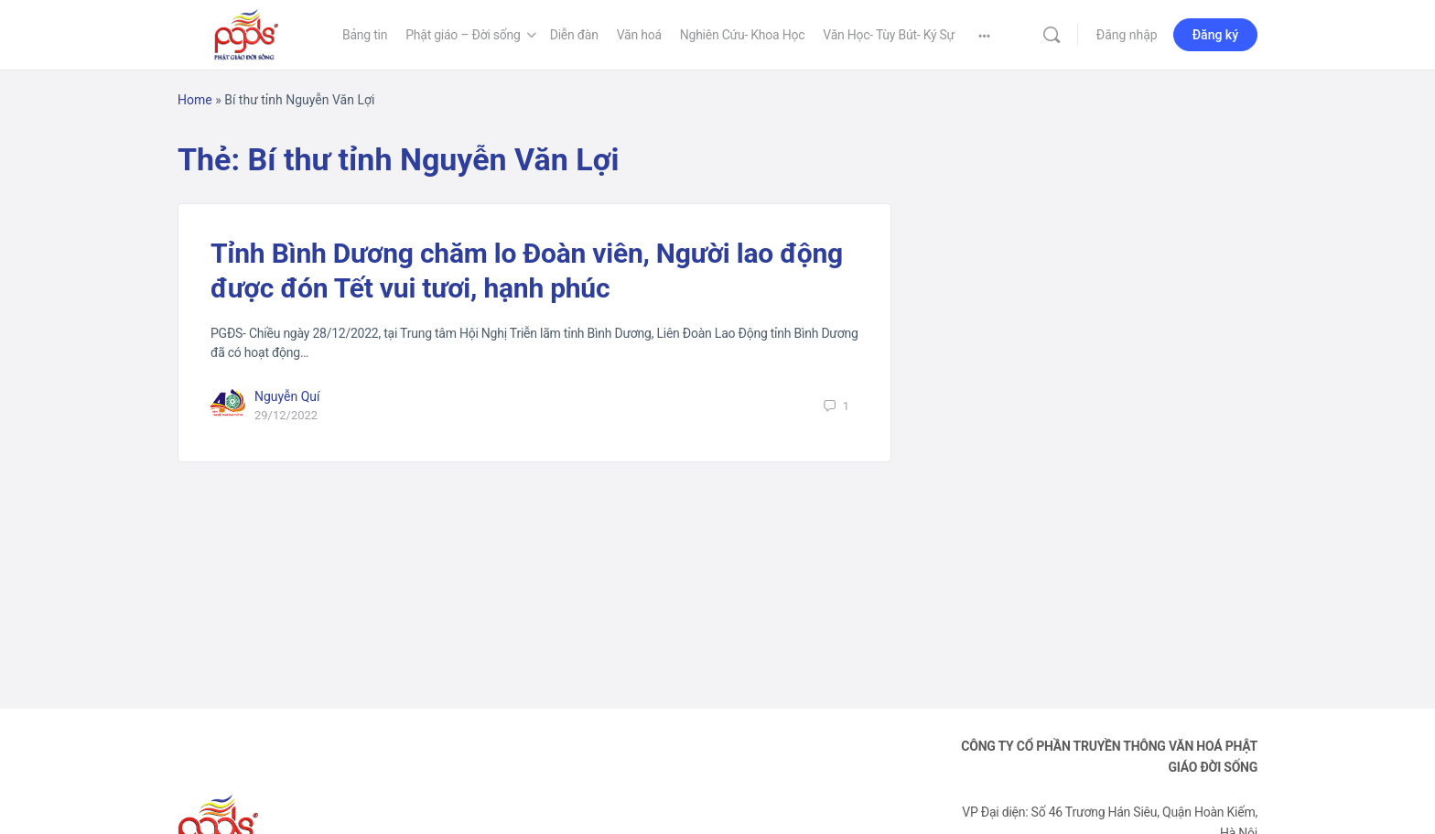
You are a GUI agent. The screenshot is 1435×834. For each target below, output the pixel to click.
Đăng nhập (1127, 34)
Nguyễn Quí (287, 396)
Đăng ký (1215, 34)
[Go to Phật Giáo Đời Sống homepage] (246, 33)
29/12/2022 (286, 415)
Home (195, 99)
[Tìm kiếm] (1051, 35)
